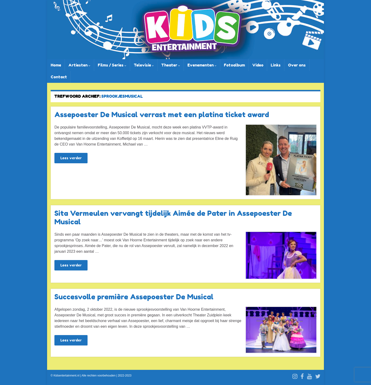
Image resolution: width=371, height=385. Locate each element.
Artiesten (79, 65)
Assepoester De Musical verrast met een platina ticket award (161, 114)
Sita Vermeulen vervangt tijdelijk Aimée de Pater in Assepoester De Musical (173, 217)
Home (56, 65)
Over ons (297, 65)
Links (276, 65)
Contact (59, 77)
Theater (170, 65)
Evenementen (201, 65)
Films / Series (112, 65)
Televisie (144, 65)
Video (257, 65)
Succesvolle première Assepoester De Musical (133, 296)
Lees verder (71, 158)
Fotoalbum (234, 65)
